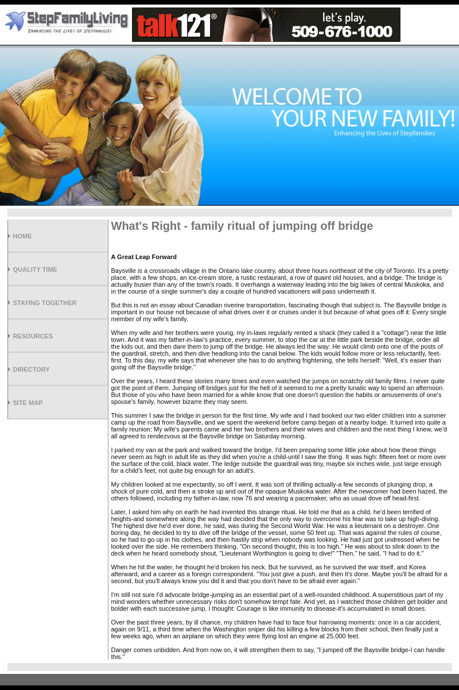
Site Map (28, 402)
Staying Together (45, 302)
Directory (31, 369)
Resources (33, 336)
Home (22, 236)
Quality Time (35, 269)
